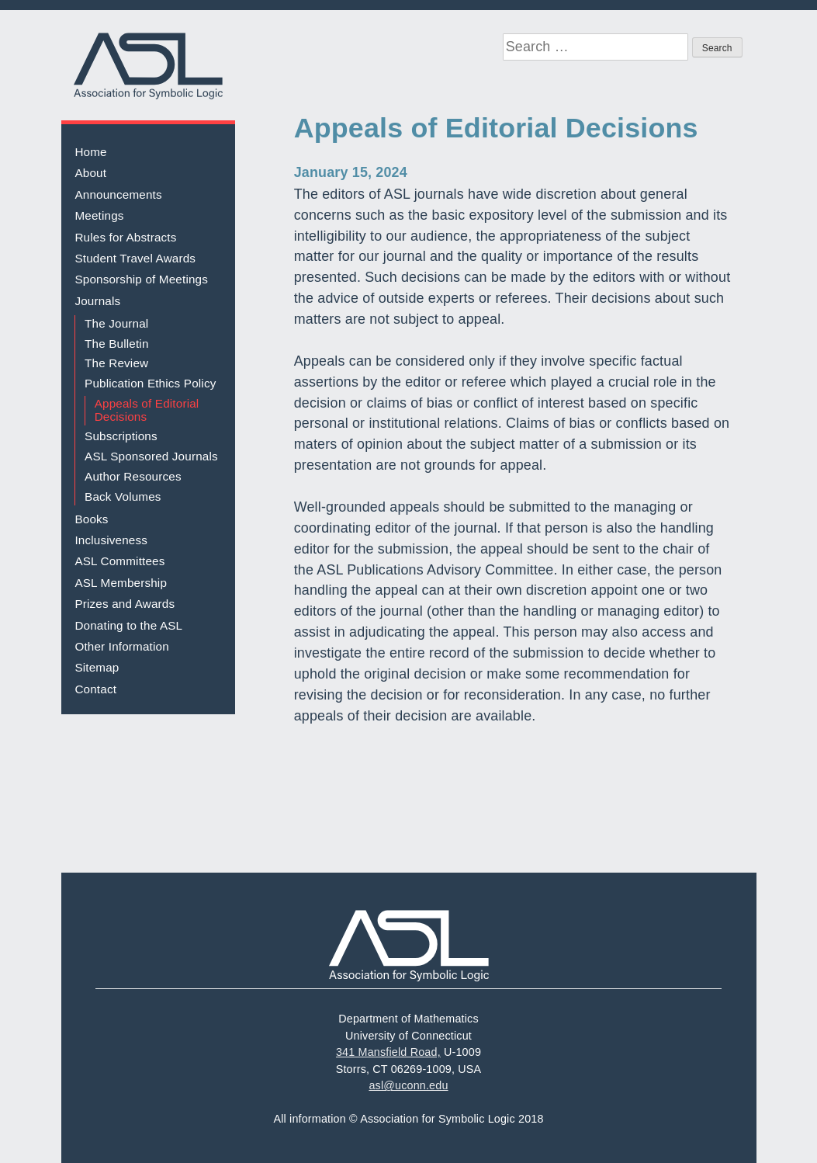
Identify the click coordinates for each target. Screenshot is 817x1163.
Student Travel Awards (135, 258)
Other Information (121, 646)
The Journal (116, 323)
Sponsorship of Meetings (141, 279)
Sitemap (96, 667)
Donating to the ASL (128, 625)
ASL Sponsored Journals (151, 456)
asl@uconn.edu (408, 1085)
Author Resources (133, 476)
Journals (97, 300)
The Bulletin (117, 343)
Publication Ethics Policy (150, 383)
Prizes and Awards (124, 603)
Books (91, 519)
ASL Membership (120, 582)
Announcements (117, 194)
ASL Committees (119, 561)
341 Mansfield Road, (388, 1052)
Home (90, 151)
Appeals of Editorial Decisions (147, 410)
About (90, 172)
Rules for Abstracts (125, 237)
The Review (116, 363)
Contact (95, 689)
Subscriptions (121, 436)
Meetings (98, 215)
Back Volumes (123, 496)
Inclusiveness (110, 540)
